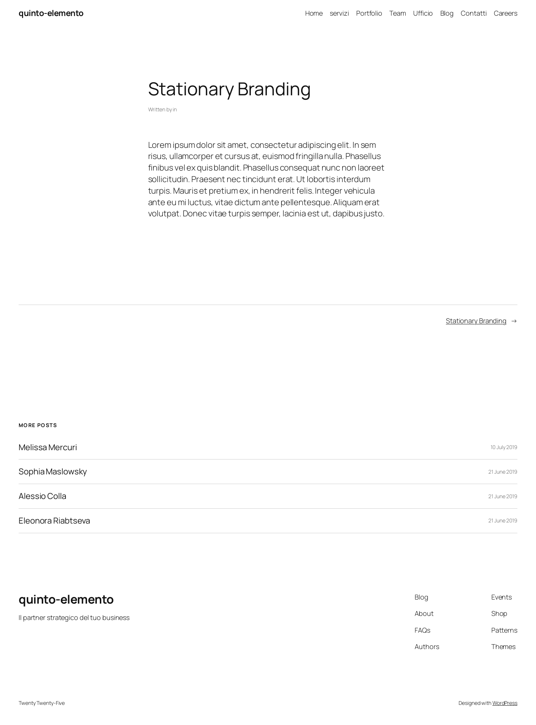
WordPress (504, 702)
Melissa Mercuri (48, 447)
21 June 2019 (502, 471)
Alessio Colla (42, 496)
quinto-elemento (51, 13)
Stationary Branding (476, 320)
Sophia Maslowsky (53, 471)
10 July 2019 (504, 447)
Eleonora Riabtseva (54, 520)
